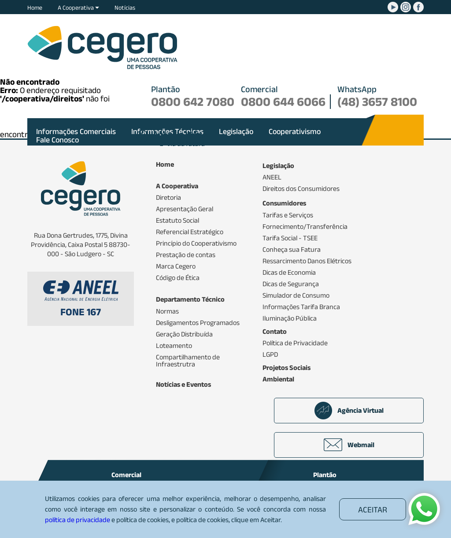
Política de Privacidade (295, 343)
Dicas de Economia (289, 272)
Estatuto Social (177, 220)
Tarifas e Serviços (287, 215)
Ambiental (278, 379)
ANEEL (271, 177)
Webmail (349, 444)
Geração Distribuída (184, 334)
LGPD (270, 354)
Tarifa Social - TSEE (290, 238)
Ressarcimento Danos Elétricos (306, 261)
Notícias (125, 7)
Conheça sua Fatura (291, 249)
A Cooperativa (78, 7)
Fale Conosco (57, 139)
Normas (167, 311)
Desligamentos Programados (198, 322)
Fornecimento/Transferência (304, 226)
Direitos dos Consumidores (301, 188)
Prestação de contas (185, 254)
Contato (274, 331)
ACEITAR (372, 509)
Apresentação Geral (184, 209)
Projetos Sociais (286, 367)
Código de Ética (178, 277)
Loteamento (174, 345)
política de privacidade (77, 519)
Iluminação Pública (289, 318)
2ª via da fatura (182, 139)
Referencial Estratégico (189, 231)
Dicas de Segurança (290, 284)
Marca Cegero (176, 266)
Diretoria (168, 197)
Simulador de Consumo (295, 295)
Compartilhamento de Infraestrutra (188, 361)
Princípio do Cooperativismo (196, 243)
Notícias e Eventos (183, 384)
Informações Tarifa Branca (301, 306)
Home (34, 7)
